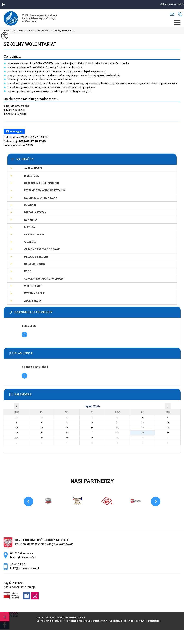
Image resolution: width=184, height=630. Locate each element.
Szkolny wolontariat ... (62, 31)
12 (16, 427)
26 (16, 438)
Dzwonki (30, 205)
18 (168, 427)
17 (142, 427)
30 (117, 438)
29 (92, 438)
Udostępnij (14, 131)
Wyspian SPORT (34, 293)
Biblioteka (31, 175)
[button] (3, 4)
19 (16, 432)
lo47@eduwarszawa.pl (172, 14)
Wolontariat (41, 31)
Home (20, 31)
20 (41, 432)
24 (142, 432)
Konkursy (31, 219)
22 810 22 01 (180, 14)
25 (168, 432)
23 (117, 432)
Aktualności (33, 168)
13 (41, 427)
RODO (27, 271)
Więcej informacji (24, 334)
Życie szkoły (33, 300)
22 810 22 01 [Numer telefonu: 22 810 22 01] (18, 564)
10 (142, 422)
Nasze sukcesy (34, 234)
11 (168, 422)
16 (117, 427)
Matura (29, 227)
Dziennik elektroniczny (40, 197)
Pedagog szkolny (36, 256)
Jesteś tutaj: (10, 31)
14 (67, 427)
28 (67, 438)
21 (67, 432)
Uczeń (28, 31)
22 (92, 432)
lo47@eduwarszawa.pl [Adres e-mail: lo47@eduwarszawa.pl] (24, 568)
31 (142, 438)
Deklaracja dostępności (41, 183)
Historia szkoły (35, 212)
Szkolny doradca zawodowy (43, 278)
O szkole (30, 242)
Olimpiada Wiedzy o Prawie (42, 249)
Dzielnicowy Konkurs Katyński (45, 190)
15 (92, 427)
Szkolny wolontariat (30, 44)
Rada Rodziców (34, 264)
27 (41, 438)
